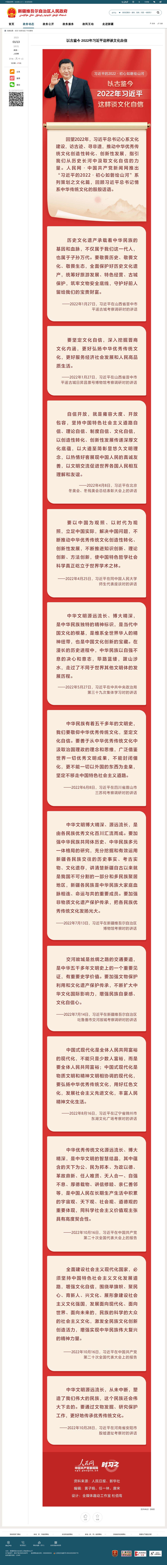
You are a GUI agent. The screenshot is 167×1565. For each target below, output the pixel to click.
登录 (152, 23)
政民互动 (88, 24)
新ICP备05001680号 (21, 1553)
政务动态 (28, 24)
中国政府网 (9, 2)
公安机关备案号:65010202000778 (66, 1553)
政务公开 (48, 24)
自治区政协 (28, 2)
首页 (11, 24)
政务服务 (68, 24)
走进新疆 (108, 24)
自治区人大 (19, 2)
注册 (160, 23)
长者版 (147, 2)
